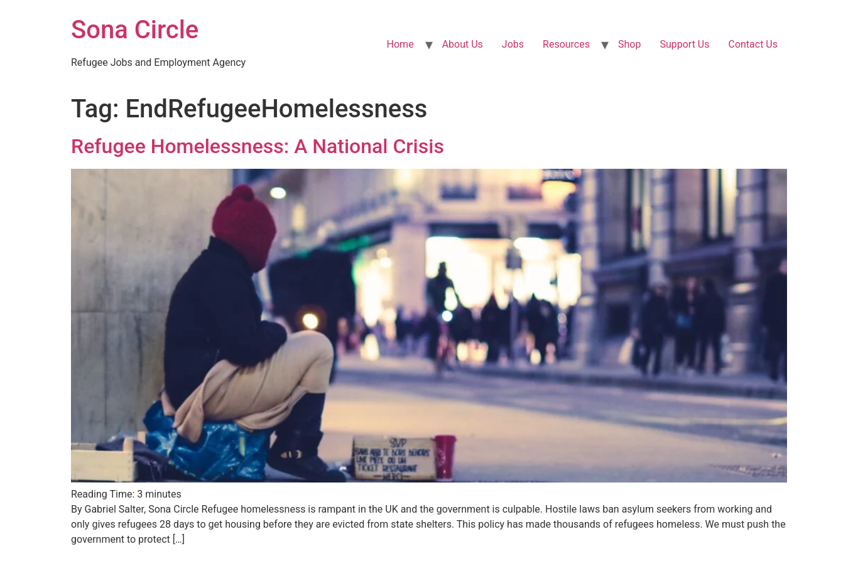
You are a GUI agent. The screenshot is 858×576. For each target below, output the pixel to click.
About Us (462, 44)
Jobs (513, 44)
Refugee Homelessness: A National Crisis (257, 146)
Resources (566, 44)
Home (400, 44)
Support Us (684, 44)
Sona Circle (134, 30)
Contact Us (753, 44)
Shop (629, 44)
